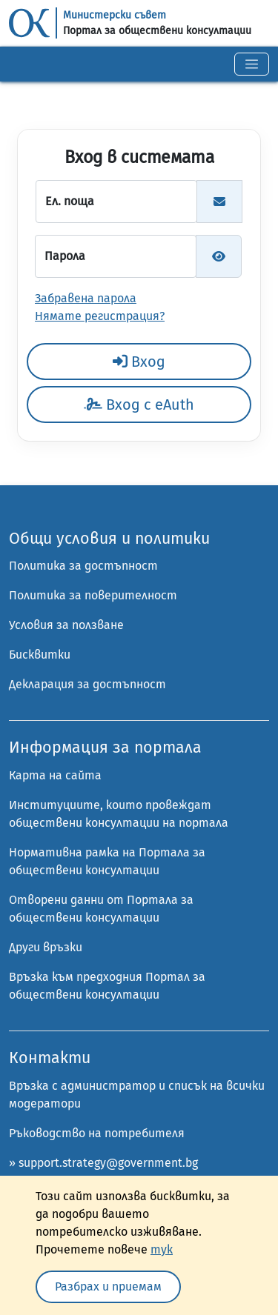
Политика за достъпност (83, 566)
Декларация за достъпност (87, 684)
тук (161, 1249)
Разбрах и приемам (108, 1286)
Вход (139, 361)
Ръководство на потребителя (97, 1133)
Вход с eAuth (139, 404)
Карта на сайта (55, 775)
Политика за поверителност (93, 595)
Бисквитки (39, 654)
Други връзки (45, 947)
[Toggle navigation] (251, 64)
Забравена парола (85, 298)
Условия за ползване (66, 625)
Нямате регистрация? (100, 316)
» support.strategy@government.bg (103, 1163)
